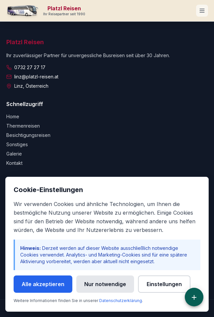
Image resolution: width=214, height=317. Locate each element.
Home (12, 116)
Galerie (14, 154)
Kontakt (14, 163)
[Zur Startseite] (46, 10)
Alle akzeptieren (43, 284)
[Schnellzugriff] (194, 297)
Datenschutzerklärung (120, 300)
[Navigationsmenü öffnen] (202, 11)
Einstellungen (164, 284)
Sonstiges (17, 144)
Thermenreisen (23, 126)
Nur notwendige (105, 284)
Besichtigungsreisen (28, 135)
